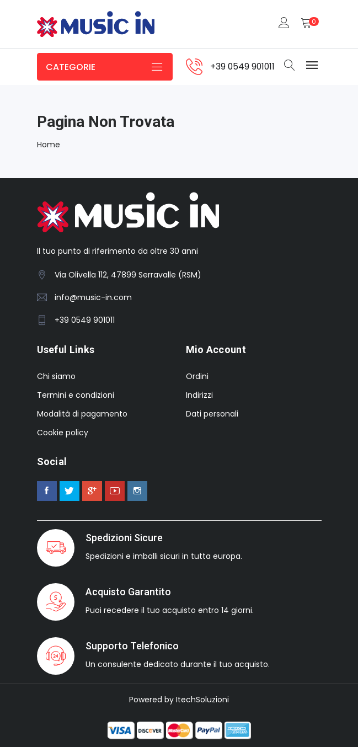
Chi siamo (56, 376)
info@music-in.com (93, 297)
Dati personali (212, 413)
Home (48, 144)
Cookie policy (62, 432)
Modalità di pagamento (82, 413)
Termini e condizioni (75, 395)
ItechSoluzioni (202, 699)
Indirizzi (199, 395)
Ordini (197, 376)
